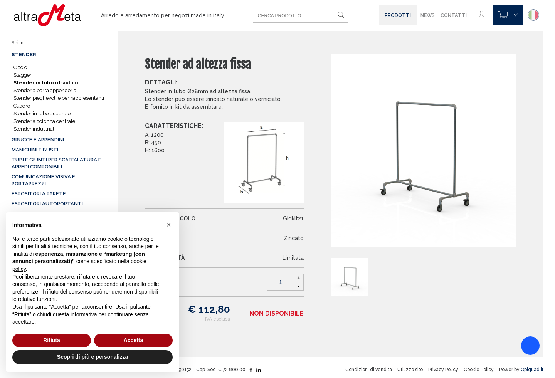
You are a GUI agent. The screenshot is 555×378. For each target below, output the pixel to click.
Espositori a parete (39, 194)
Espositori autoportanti (47, 204)
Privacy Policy (443, 369)
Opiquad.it (532, 369)
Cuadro (21, 106)
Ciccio (20, 67)
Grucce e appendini (38, 140)
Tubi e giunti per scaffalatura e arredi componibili (56, 163)
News (427, 15)
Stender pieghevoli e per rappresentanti (58, 98)
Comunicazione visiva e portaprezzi (43, 180)
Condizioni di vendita (368, 369)
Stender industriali (34, 129)
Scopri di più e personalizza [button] (92, 357)
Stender (24, 54)
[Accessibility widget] (530, 345)
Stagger (22, 75)
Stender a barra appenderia (44, 90)
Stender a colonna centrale (44, 121)
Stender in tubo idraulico (45, 83)
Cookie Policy (479, 369)
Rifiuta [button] (51, 340)
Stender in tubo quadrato (42, 113)
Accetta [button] (133, 340)
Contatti (454, 15)
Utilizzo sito (410, 369)
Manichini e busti (35, 150)
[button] (169, 224)
